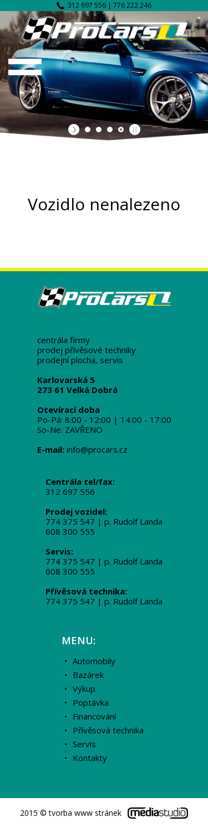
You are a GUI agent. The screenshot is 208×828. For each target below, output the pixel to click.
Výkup (84, 688)
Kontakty (90, 757)
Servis (84, 743)
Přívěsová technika (108, 730)
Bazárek (88, 674)
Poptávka (91, 702)
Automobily (94, 660)
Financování (94, 716)
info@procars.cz (97, 450)
